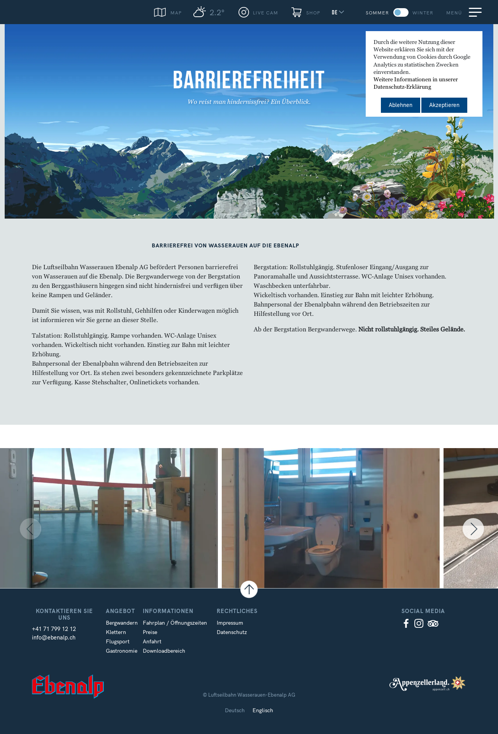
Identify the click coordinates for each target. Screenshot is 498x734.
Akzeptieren (444, 105)
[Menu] (476, 12)
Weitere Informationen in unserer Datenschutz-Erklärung (416, 83)
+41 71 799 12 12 (54, 628)
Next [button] (478, 530)
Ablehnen (400, 105)
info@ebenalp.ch (53, 637)
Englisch (263, 710)
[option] (111, 529)
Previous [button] (17, 530)
